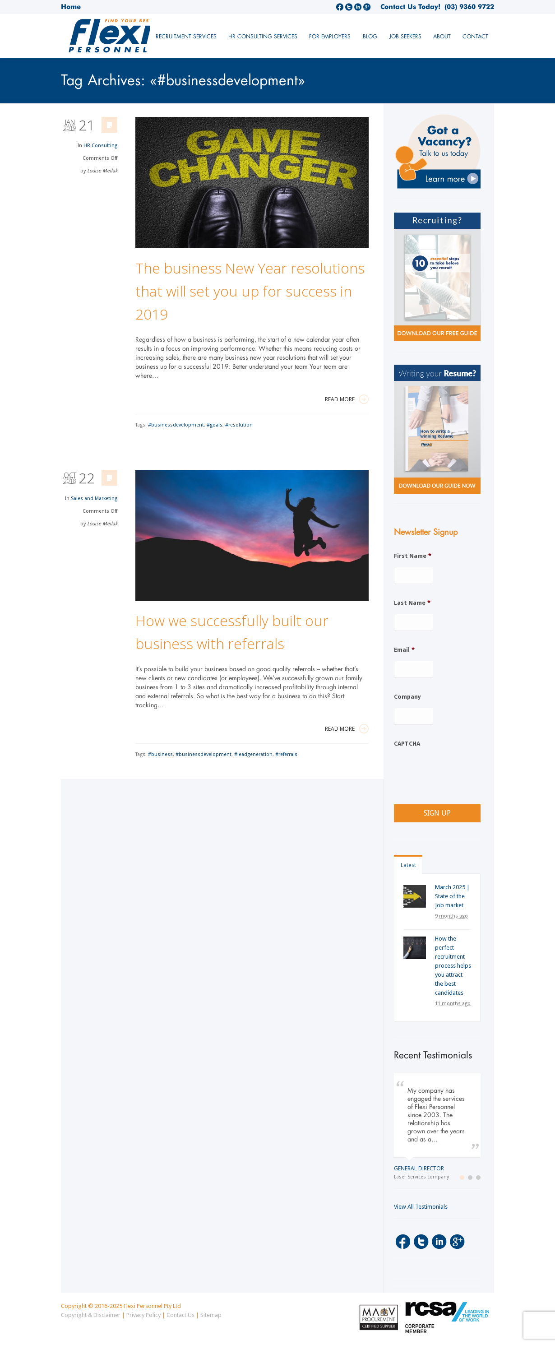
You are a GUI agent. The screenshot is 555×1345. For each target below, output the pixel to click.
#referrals (286, 754)
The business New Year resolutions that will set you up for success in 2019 (250, 291)
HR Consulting (100, 145)
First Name (412, 555)
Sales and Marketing (94, 498)
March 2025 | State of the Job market (452, 896)
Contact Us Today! (410, 7)
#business (160, 754)
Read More (347, 399)
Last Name (412, 602)
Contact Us (180, 1315)
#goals (214, 425)
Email (404, 649)
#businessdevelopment (176, 425)
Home (71, 7)
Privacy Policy (143, 1315)
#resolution (239, 425)
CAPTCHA (407, 743)
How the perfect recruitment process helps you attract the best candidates (453, 965)
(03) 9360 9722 (467, 7)
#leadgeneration (253, 754)
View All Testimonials (421, 1206)
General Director (419, 1168)
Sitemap (211, 1315)
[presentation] (462, 772)
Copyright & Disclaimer (90, 1315)
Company (407, 696)
